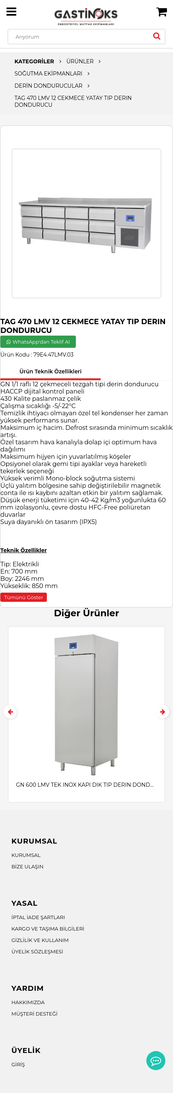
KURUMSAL (26, 855)
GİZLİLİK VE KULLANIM (40, 940)
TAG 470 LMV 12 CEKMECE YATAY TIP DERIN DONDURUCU (73, 101)
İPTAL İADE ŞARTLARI (38, 917)
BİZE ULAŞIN (27, 866)
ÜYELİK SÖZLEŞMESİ (37, 951)
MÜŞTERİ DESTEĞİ (34, 1014)
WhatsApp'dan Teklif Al (38, 342)
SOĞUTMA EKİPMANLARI (48, 73)
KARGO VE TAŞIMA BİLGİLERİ (47, 929)
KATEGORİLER (34, 61)
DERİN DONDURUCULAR (48, 85)
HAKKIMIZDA (28, 1002)
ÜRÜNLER (79, 61)
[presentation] (10, 711)
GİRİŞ (18, 1064)
